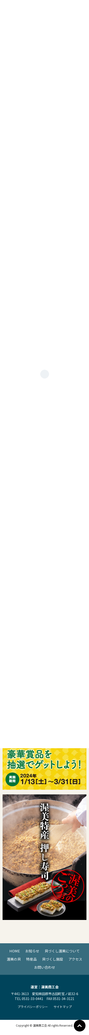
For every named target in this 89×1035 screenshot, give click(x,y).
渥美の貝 (14, 959)
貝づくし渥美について (62, 950)
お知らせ (32, 950)
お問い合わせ (44, 967)
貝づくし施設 (52, 959)
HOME (14, 950)
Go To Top (79, 1025)
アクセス (75, 959)
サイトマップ (62, 1006)
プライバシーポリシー (33, 1006)
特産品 (31, 959)
